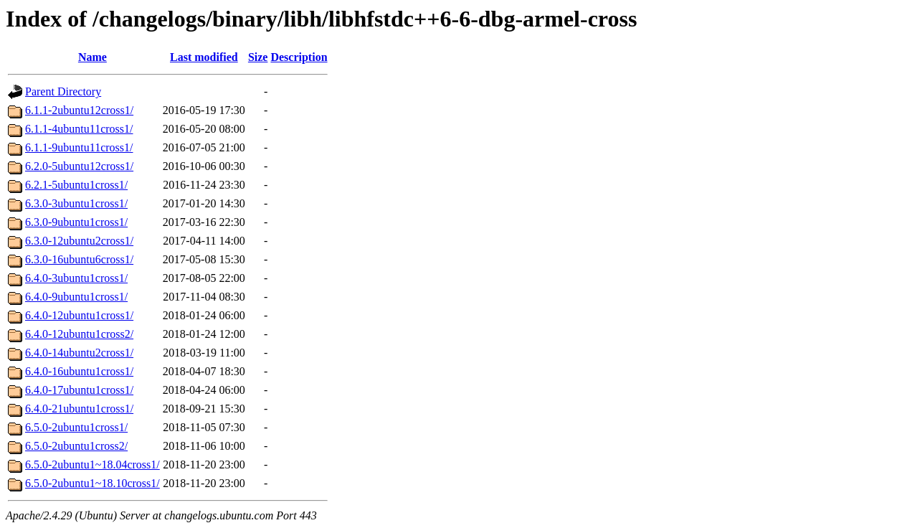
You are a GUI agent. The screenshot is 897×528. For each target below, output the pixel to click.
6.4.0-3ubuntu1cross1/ (76, 278)
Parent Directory (63, 91)
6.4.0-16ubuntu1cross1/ (79, 371)
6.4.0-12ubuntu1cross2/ (79, 334)
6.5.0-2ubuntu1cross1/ (76, 427)
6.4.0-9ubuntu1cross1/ (76, 297)
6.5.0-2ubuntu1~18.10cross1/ (92, 483)
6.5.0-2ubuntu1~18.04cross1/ (92, 464)
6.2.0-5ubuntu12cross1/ (79, 166)
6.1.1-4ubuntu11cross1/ (79, 129)
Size (258, 57)
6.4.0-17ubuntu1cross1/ (79, 390)
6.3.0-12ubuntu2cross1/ (79, 241)
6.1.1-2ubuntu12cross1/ (79, 110)
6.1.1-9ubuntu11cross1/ (79, 147)
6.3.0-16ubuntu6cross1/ (79, 259)
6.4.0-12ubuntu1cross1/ (79, 315)
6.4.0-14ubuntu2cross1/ (79, 352)
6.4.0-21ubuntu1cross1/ (79, 408)
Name (92, 57)
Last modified (204, 57)
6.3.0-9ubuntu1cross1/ (76, 222)
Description (298, 57)
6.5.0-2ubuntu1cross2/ (76, 446)
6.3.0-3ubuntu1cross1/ (76, 203)
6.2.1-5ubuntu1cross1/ (76, 185)
